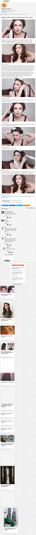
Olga (5, 237)
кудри (13, 202)
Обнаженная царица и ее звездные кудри (6, 486)
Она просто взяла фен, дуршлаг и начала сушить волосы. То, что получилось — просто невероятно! (7, 405)
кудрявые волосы (19, 202)
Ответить (6, 216)
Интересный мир (3, 410)
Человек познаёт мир (4, 340)
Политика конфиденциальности (17, 284)
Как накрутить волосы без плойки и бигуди (6, 295)
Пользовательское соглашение (17, 283)
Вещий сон (13, 281)
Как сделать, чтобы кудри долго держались (6, 320)
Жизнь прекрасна (3, 425)
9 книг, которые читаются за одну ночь (7, 336)
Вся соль (1, 14)
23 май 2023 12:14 (7, 215)
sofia (5, 227)
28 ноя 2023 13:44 (8, 250)
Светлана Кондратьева (9, 211)
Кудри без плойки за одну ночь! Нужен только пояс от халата (18, 14)
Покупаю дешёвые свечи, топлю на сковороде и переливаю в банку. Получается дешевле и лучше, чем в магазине (17, 273)
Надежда (7, 247)
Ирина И (6, 219)
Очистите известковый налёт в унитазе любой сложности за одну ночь (7, 444)
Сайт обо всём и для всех (4, 298)
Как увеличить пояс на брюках (7, 382)
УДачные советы (6, 9)
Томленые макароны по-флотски (17, 270)
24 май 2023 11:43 (7, 222)
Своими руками (5, 197)
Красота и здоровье (7, 202)
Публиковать (7, 260)
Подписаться (18, 265)
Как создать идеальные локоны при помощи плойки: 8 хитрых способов (7, 352)
